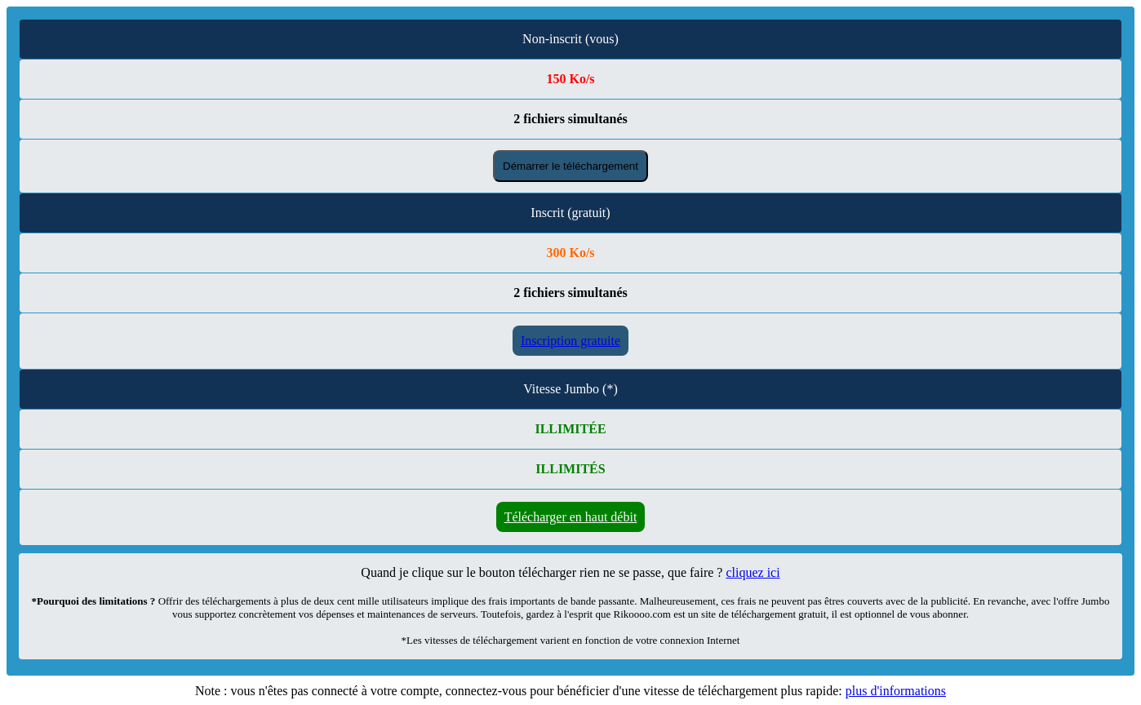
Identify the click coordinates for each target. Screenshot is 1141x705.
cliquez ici (752, 572)
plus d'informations (896, 691)
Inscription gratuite (570, 341)
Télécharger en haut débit (570, 517)
